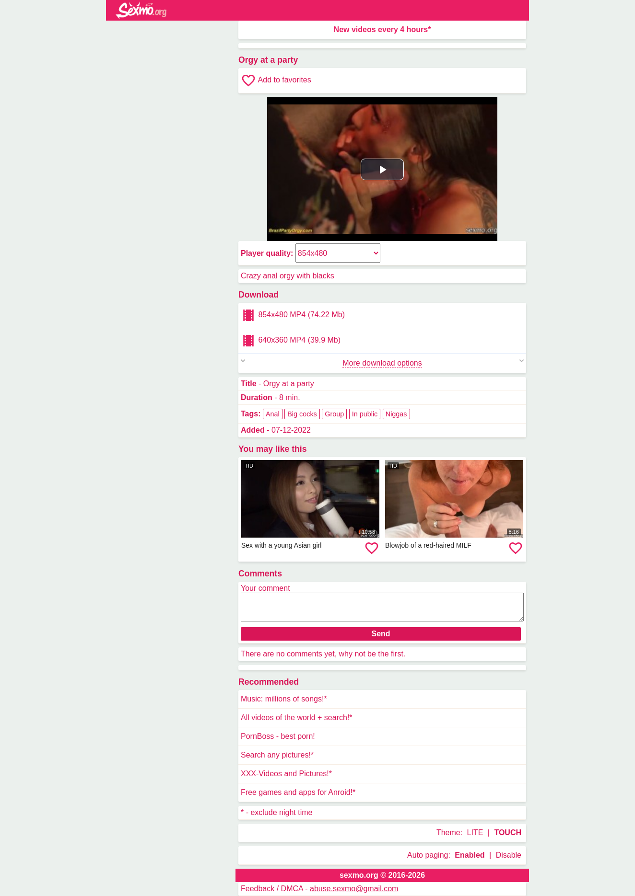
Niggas (396, 414)
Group (334, 414)
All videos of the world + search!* (297, 717)
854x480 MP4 (293, 315)
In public (365, 414)
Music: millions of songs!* (284, 699)
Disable (508, 855)
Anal (273, 414)
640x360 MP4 (291, 340)
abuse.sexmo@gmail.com (354, 889)
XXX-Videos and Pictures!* (286, 774)
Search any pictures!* (277, 755)
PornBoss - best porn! (278, 736)
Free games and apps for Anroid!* (298, 792)
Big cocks (302, 414)
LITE (475, 832)
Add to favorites (276, 80)
